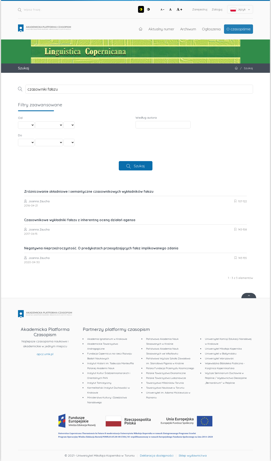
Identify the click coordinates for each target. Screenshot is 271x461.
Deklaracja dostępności (156, 455)
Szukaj (139, 165)
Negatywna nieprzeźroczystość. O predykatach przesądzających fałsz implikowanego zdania (101, 248)
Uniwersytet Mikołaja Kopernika (223, 348)
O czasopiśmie (239, 29)
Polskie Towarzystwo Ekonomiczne (166, 373)
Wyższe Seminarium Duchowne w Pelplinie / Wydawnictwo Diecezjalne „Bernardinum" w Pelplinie (226, 377)
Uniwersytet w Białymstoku (220, 353)
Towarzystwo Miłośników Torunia (165, 382)
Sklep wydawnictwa (193, 455)
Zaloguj (217, 9)
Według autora (146, 117)
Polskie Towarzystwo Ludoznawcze (166, 377)
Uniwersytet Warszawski (219, 358)
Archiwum (188, 29)
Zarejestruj (199, 9)
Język (240, 9)
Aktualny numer (161, 29)
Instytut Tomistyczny (99, 382)
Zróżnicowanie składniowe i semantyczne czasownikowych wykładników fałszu (88, 191)
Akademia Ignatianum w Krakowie (107, 338)
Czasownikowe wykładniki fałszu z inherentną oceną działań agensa (79, 220)
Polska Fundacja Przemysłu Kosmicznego (170, 368)
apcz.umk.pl (45, 354)
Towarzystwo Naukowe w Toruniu (165, 387)
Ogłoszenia (211, 29)
